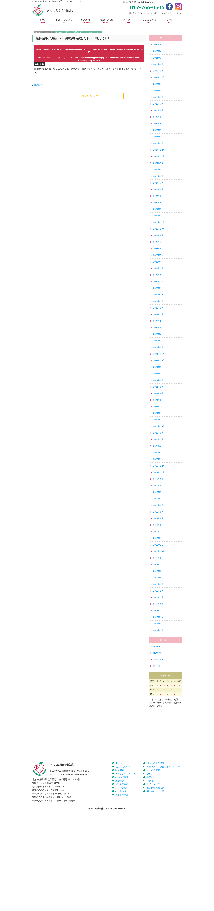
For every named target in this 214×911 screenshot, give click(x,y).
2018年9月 (158, 580)
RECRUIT (158, 675)
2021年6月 (158, 403)
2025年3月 (158, 153)
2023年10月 (159, 251)
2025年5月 (158, 140)
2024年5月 (158, 218)
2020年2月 (158, 475)
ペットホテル (121, 895)
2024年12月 (159, 172)
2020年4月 (158, 469)
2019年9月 (158, 508)
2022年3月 (158, 363)
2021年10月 (159, 383)
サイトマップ (153, 885)
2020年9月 (158, 455)
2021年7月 (158, 396)
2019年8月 (158, 515)
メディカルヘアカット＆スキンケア (164, 867)
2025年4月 (158, 146)
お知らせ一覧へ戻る (89, 119)
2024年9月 (158, 192)
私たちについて (123, 867)
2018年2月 (158, 613)
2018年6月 (158, 594)
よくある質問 (153, 871)
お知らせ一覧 (47, 55)
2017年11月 (159, 633)
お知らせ (151, 878)
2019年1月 (158, 561)
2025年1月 (158, 166)
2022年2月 (158, 370)
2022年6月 (158, 344)
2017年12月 (159, 627)
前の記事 (38, 108)
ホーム (37, 55)
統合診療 (119, 881)
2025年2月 (158, 159)
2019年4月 (158, 541)
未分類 (156, 689)
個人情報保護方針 (155, 888)
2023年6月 (158, 271)
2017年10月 (159, 640)
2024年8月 (158, 199)
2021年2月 (158, 429)
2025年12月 (159, 100)
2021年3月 (158, 422)
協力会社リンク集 (155, 892)
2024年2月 (158, 238)
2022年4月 (158, 357)
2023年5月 (158, 278)
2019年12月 (159, 488)
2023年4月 (158, 284)
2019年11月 (159, 495)
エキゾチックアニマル (126, 874)
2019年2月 (158, 554)
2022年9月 (158, 324)
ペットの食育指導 (155, 864)
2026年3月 (158, 80)
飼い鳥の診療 (121, 878)
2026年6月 (158, 67)
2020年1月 (158, 482)
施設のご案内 (121, 885)
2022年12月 (159, 304)
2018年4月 (158, 607)
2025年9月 (158, 113)
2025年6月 (158, 133)
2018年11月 (159, 567)
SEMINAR (158, 682)
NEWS (156, 669)
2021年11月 (159, 376)
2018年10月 (159, 574)
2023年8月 (158, 258)
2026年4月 (158, 74)
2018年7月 (158, 587)
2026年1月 (158, 93)
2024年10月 (159, 186)
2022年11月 (159, 311)
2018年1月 (158, 620)
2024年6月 (158, 212)
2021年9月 (158, 390)
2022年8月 (158, 330)
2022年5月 (158, 350)
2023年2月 (158, 291)
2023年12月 (159, 245)
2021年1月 (158, 436)
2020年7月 (158, 462)
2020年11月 (159, 442)
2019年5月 (158, 534)
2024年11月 (159, 179)
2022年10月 (159, 317)
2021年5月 (158, 409)
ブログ (150, 874)
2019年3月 (158, 548)
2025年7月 (158, 126)
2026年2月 (158, 87)
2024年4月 (158, 225)
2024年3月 (158, 232)
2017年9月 (158, 646)
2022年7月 (158, 337)
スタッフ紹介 (121, 888)
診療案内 (119, 871)
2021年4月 (158, 416)
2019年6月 (158, 528)
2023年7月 (158, 265)
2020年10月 (159, 449)
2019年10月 (159, 501)
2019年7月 (158, 521)
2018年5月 (158, 600)
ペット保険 (120, 892)
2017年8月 (158, 653)
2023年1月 (158, 297)
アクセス (151, 881)
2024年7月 (158, 205)
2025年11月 (159, 107)
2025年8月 (158, 120)
